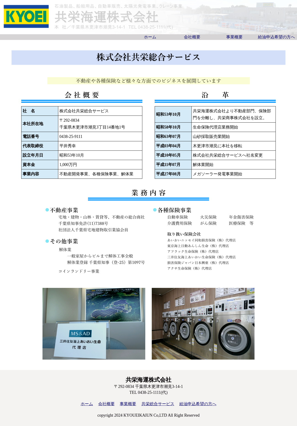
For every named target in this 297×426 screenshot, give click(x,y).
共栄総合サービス (157, 404)
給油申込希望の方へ (276, 37)
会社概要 (192, 37)
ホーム (150, 37)
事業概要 (234, 37)
